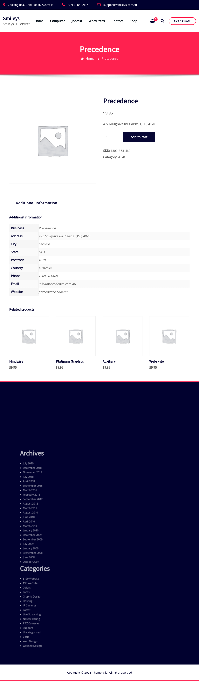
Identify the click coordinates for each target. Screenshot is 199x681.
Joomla (77, 21)
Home (39, 21)
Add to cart (139, 372)
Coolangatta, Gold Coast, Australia (30, 5)
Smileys (11, 18)
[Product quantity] (111, 372)
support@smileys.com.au (120, 5)
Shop (133, 21)
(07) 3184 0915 (77, 5)
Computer (57, 21)
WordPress (97, 21)
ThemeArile (99, 672)
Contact (117, 21)
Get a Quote (182, 21)
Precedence (109, 44)
